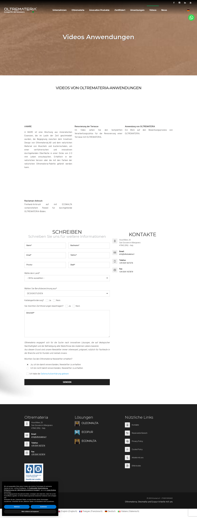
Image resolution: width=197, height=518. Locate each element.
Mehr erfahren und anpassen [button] (30, 511)
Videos (152, 10)
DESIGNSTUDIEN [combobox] (35, 293)
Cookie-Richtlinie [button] (51, 490)
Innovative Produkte (99, 10)
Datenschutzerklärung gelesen (55, 374)
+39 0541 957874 (126, 272)
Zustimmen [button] (43, 506)
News (164, 10)
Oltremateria (77, 10)
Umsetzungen (137, 10)
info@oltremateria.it (126, 254)
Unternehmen (59, 10)
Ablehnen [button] (17, 506)
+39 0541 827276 (126, 263)
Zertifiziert (119, 10)
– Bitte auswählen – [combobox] (35, 278)
